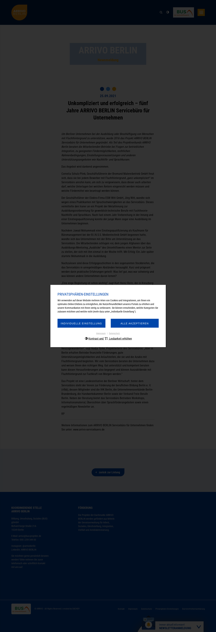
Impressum (101, 333)
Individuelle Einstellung (81, 323)
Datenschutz (114, 333)
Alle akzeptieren (135, 323)
